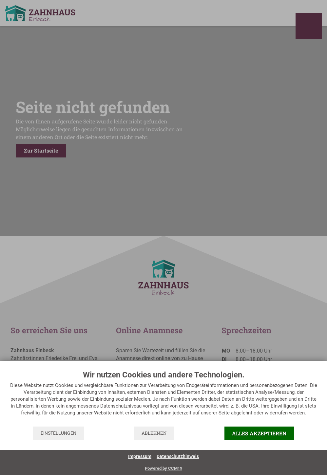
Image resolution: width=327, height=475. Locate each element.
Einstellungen (58, 433)
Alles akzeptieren (259, 433)
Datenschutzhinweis (178, 456)
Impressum (139, 456)
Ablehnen (154, 433)
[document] (163, 398)
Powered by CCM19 (163, 468)
